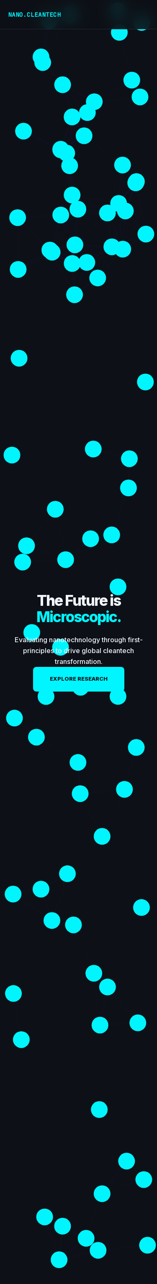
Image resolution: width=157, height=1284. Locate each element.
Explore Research (79, 679)
